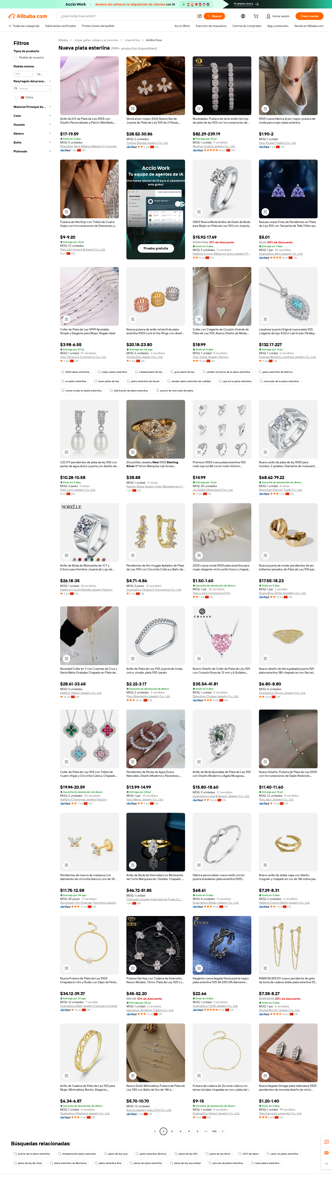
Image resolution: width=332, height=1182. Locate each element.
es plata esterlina (73, 381)
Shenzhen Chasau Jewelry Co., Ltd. (215, 696)
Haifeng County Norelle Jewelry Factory (86, 589)
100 (214, 1131)
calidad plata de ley (148, 372)
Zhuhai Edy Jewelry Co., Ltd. (144, 357)
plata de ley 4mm (218, 1154)
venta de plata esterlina (145, 1163)
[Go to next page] (223, 1131)
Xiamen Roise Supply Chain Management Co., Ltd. (155, 486)
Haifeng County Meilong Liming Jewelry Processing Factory (222, 253)
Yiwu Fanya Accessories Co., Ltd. (280, 1113)
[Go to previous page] (155, 1131)
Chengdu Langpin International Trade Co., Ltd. (155, 899)
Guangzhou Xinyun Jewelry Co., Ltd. (282, 693)
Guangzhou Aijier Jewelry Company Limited (88, 1006)
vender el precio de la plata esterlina (226, 372)
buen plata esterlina (265, 1163)
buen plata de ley (106, 381)
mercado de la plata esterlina (279, 381)
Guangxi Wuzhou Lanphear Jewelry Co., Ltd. (287, 357)
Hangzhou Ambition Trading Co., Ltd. (150, 1010)
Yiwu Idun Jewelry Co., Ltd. (276, 799)
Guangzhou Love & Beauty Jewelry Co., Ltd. (221, 796)
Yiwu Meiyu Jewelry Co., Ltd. (144, 799)
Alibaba (63, 40)
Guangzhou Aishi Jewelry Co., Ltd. (281, 253)
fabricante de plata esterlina (129, 390)
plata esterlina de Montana (68, 1163)
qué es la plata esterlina (235, 381)
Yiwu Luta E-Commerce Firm (211, 593)
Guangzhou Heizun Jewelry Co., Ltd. (216, 1113)
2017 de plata (248, 1154)
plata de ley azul (115, 1154)
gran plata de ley (182, 372)
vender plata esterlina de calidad (189, 381)
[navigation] (32, 586)
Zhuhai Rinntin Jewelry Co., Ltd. (279, 1010)
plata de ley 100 (186, 1154)
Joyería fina (132, 40)
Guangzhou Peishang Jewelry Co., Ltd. (85, 1113)
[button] (199, 16)
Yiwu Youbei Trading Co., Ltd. (277, 143)
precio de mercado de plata (174, 390)
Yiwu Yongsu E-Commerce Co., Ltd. (83, 357)
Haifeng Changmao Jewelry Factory (83, 799)
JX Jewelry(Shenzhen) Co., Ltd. (213, 489)
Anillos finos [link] (154, 40)
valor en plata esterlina (282, 1154)
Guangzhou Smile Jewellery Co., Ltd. (282, 593)
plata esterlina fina (108, 1163)
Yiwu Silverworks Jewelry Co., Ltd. (148, 696)
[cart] (257, 16)
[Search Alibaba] (127, 16)
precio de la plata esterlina (32, 1154)
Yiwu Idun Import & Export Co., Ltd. (82, 249)
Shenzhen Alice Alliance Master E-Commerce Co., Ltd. (89, 146)
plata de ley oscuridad (185, 1163)
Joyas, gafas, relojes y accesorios (96, 40)
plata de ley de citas (28, 1163)
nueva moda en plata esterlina (81, 390)
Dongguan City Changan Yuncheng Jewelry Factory (89, 902)
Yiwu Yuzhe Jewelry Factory (211, 357)
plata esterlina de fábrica (275, 372)
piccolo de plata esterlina (226, 1163)
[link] (326, 1141)
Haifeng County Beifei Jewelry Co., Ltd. (284, 902)
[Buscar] (214, 16)
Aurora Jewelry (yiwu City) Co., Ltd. (149, 1110)
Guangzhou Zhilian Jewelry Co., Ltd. (216, 902)
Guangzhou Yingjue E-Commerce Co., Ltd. (153, 589)
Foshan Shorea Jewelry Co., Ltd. (147, 143)
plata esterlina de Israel (143, 381)
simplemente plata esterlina (77, 1154)
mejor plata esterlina (112, 372)
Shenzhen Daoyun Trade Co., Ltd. (280, 489)
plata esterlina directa (151, 1154)
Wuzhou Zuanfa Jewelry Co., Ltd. (214, 146)
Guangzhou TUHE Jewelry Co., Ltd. (215, 1006)
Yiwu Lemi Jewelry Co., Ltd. (77, 489)
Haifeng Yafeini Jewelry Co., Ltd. (81, 693)
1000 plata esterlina (75, 372)
